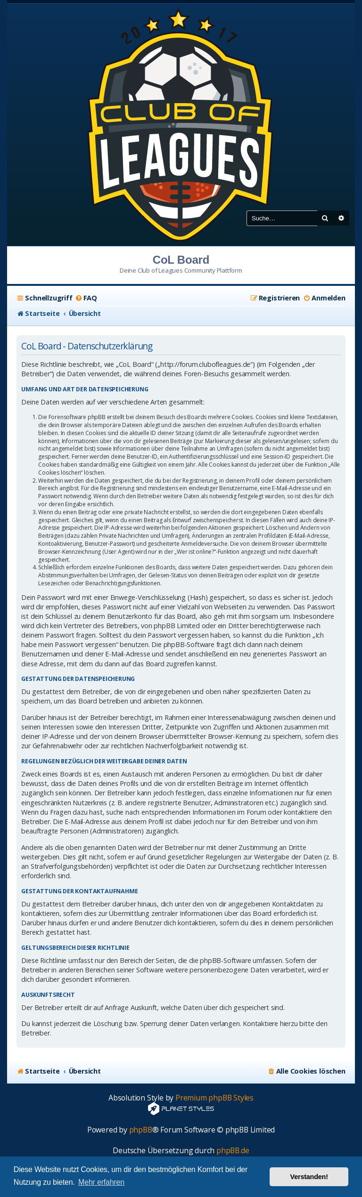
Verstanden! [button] (309, 1177)
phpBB (140, 1130)
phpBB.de (232, 1151)
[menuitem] (86, 298)
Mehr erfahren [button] (101, 1182)
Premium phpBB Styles (214, 1098)
